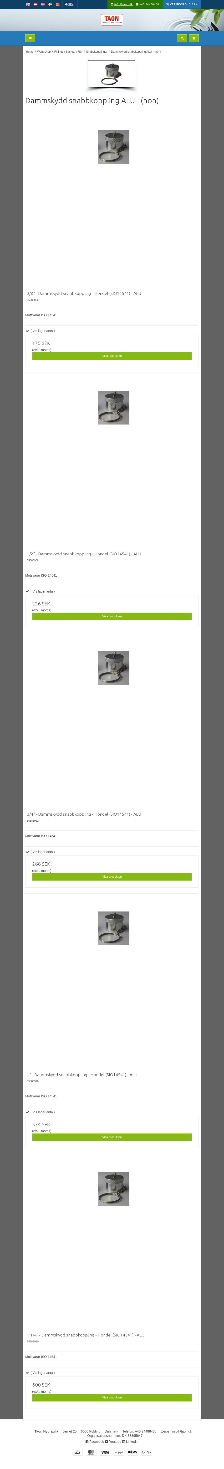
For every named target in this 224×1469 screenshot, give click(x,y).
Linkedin (130, 1441)
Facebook (95, 1441)
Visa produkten (112, 356)
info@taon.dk (123, 4)
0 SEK (182, 4)
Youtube (113, 1441)
